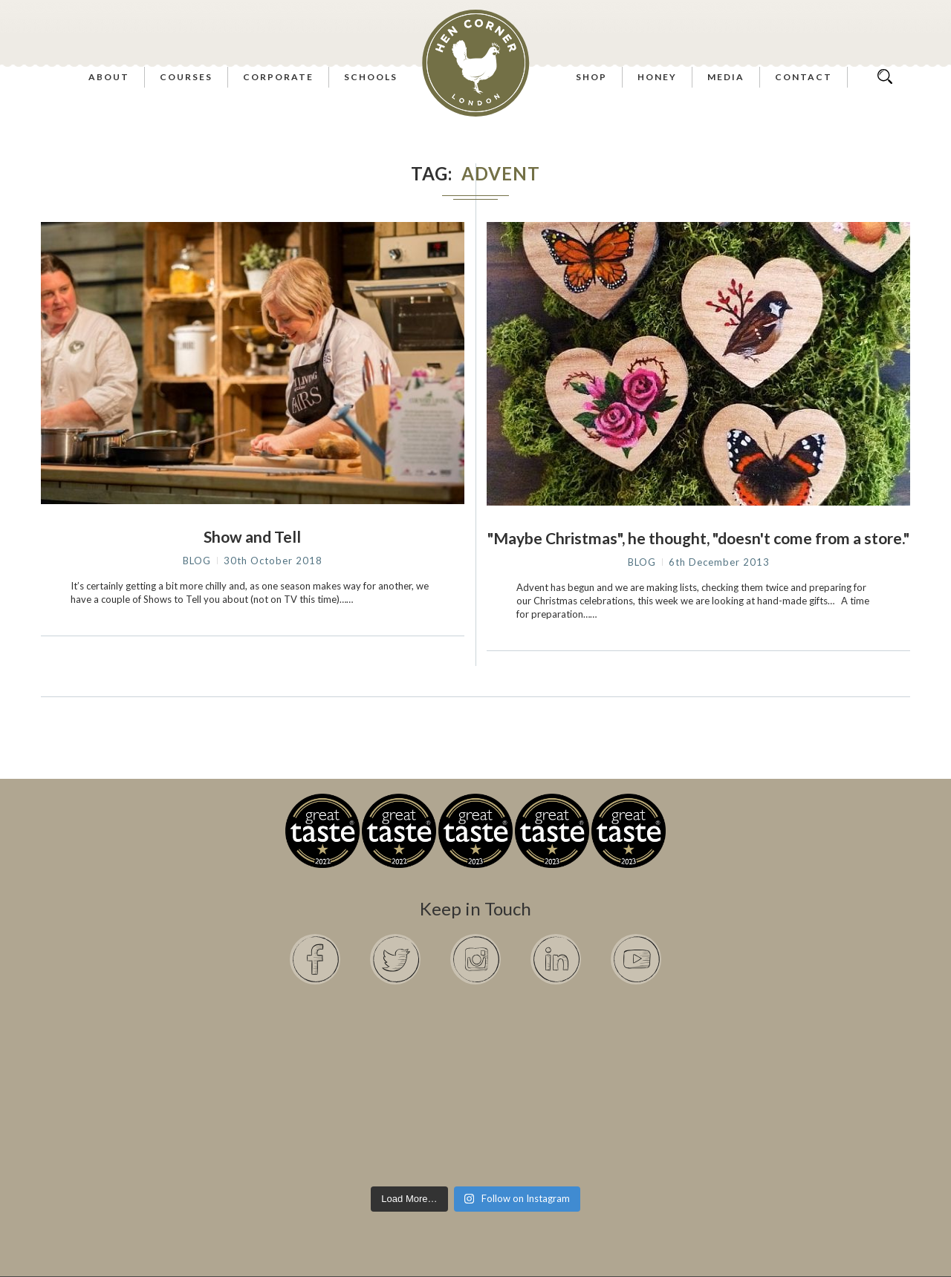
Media (725, 76)
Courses (186, 76)
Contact (803, 76)
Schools (370, 76)
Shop (591, 76)
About (108, 76)
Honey (657, 76)
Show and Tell (252, 536)
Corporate (278, 76)
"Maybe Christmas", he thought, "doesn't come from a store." (698, 538)
